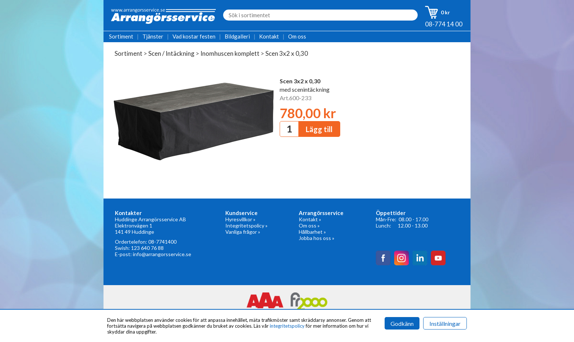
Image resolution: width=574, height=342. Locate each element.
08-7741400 (162, 242)
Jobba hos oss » (316, 238)
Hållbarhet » (312, 232)
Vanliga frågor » (242, 232)
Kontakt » (310, 219)
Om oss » (309, 225)
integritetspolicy (287, 326)
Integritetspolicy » (246, 225)
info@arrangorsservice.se (162, 254)
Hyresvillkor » (240, 219)
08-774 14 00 (443, 24)
